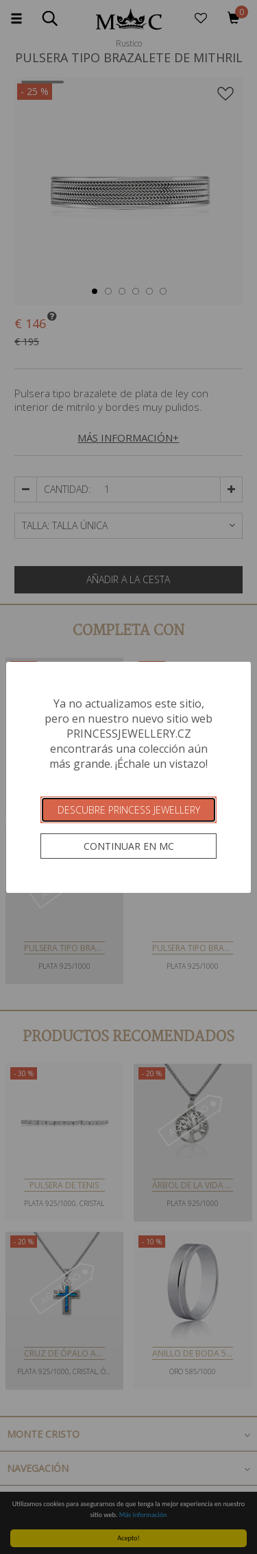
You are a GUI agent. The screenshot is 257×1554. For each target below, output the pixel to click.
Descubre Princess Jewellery (129, 809)
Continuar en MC (129, 846)
